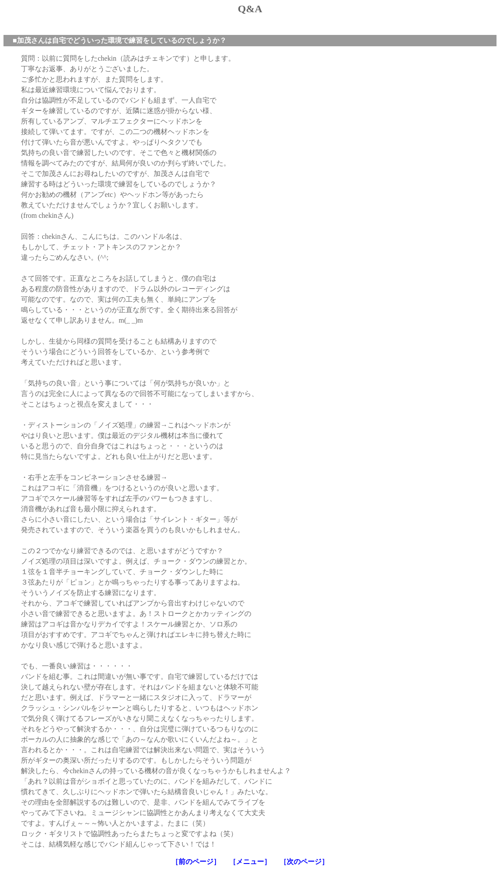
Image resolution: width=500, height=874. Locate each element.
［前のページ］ (195, 861)
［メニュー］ (250, 861)
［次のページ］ (304, 861)
